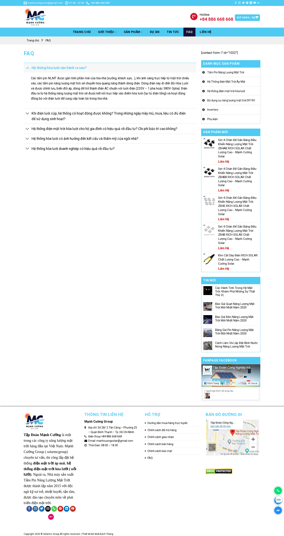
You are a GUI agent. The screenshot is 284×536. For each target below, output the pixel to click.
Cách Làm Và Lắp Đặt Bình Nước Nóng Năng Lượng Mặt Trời (236, 344)
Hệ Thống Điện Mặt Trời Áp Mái (226, 81)
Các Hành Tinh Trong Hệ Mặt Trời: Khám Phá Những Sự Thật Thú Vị (235, 291)
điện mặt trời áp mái (49, 463)
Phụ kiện (212, 119)
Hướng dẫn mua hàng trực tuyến (168, 423)
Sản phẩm (133, 32)
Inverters (212, 109)
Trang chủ (82, 32)
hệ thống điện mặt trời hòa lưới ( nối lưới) (50, 469)
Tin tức (173, 32)
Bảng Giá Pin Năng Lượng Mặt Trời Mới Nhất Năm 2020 (234, 331)
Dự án (155, 32)
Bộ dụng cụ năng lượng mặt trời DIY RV (231, 100)
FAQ (189, 32)
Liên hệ (205, 32)
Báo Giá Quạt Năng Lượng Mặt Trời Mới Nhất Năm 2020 (234, 305)
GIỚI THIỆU (107, 32)
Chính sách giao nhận (161, 437)
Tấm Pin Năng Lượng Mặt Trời (225, 72)
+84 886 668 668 (111, 436)
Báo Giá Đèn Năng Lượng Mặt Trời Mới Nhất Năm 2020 (234, 318)
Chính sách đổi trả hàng (162, 430)
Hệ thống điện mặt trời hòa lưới (226, 91)
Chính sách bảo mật (160, 451)
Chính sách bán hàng (160, 444)
